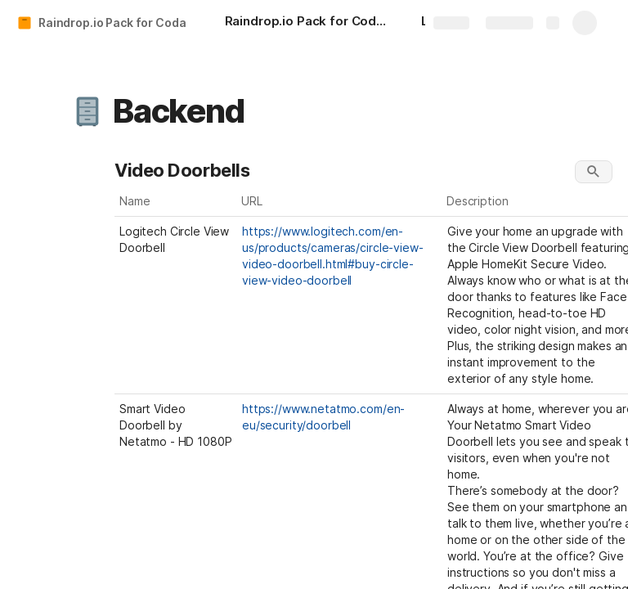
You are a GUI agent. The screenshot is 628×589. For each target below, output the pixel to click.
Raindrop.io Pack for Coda (112, 22)
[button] (87, 111)
